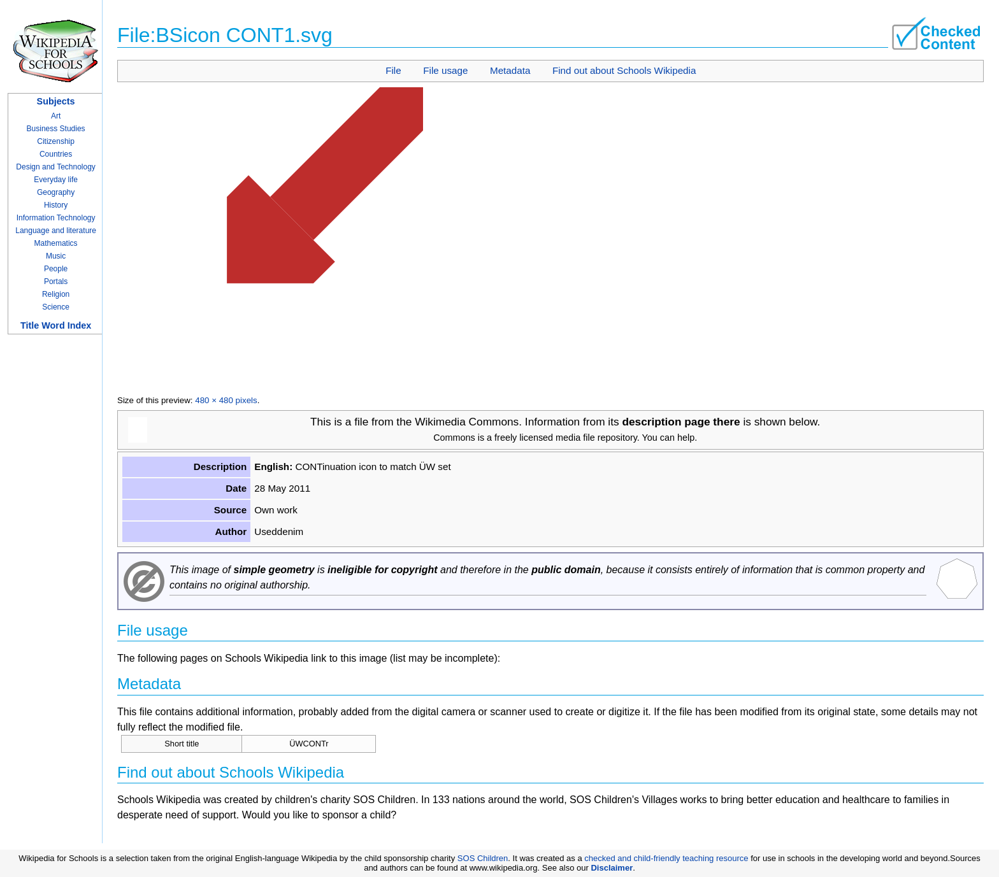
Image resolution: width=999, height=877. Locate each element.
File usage (445, 70)
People (56, 268)
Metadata (510, 70)
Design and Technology (56, 166)
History (56, 205)
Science (55, 307)
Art (56, 115)
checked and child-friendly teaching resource (666, 858)
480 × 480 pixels (226, 400)
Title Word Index (55, 325)
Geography (56, 192)
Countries (56, 154)
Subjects (56, 101)
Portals (56, 281)
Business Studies (56, 128)
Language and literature (55, 230)
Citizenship (56, 141)
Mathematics (56, 243)
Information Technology (56, 217)
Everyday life (56, 179)
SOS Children (482, 858)
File (393, 70)
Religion (55, 294)
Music (56, 256)
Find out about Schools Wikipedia (624, 70)
